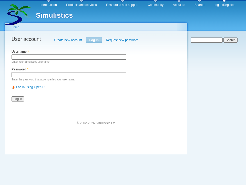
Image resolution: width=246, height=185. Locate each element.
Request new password (122, 40)
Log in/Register (224, 5)
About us (179, 5)
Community (155, 5)
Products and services (81, 5)
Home (15, 27)
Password (20, 69)
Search (199, 5)
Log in (95, 40)
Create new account (68, 40)
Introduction (48, 5)
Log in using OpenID (30, 87)
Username (20, 51)
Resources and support (122, 5)
